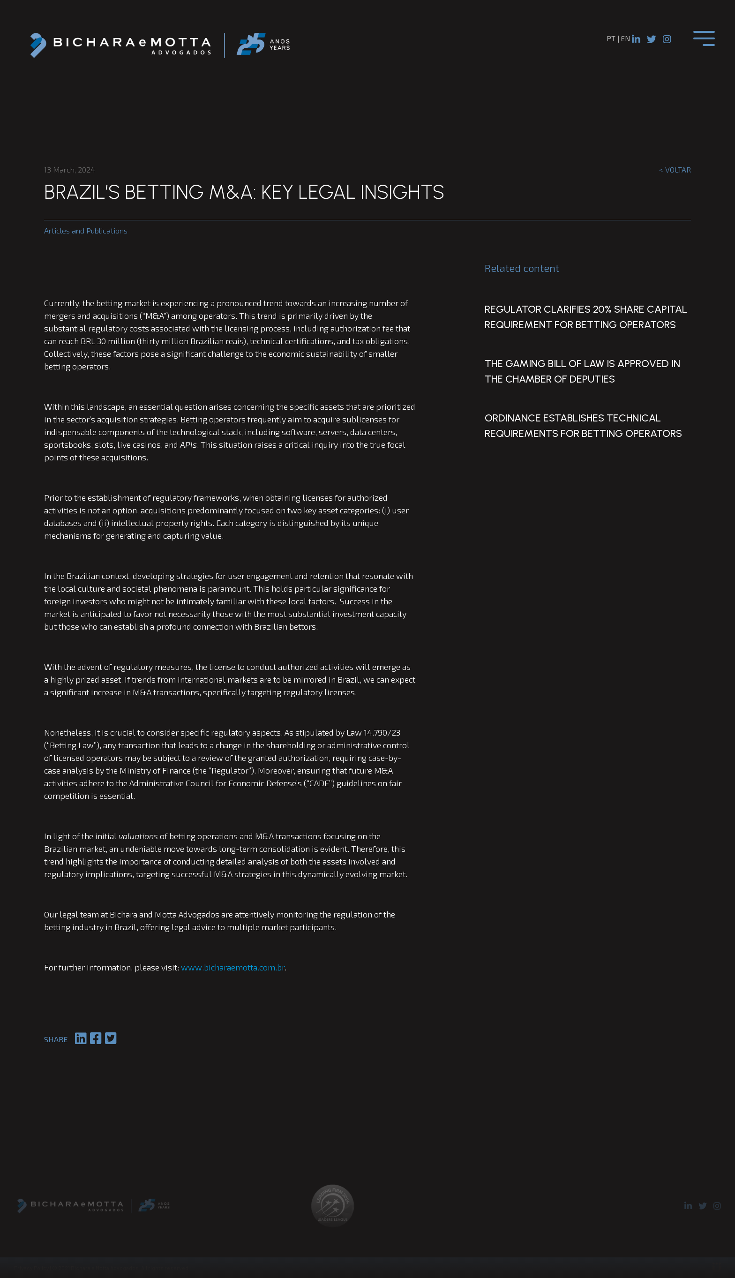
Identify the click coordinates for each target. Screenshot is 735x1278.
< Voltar (675, 169)
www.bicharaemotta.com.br (233, 967)
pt (611, 38)
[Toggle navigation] (704, 38)
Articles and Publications (86, 230)
